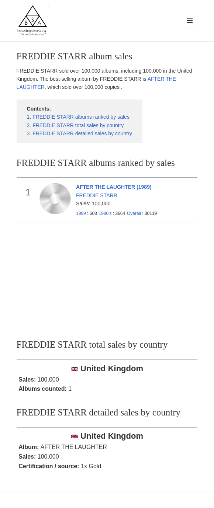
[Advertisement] (107, 278)
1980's (106, 213)
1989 (81, 213)
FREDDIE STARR (96, 195)
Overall (134, 213)
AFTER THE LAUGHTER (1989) (114, 187)
